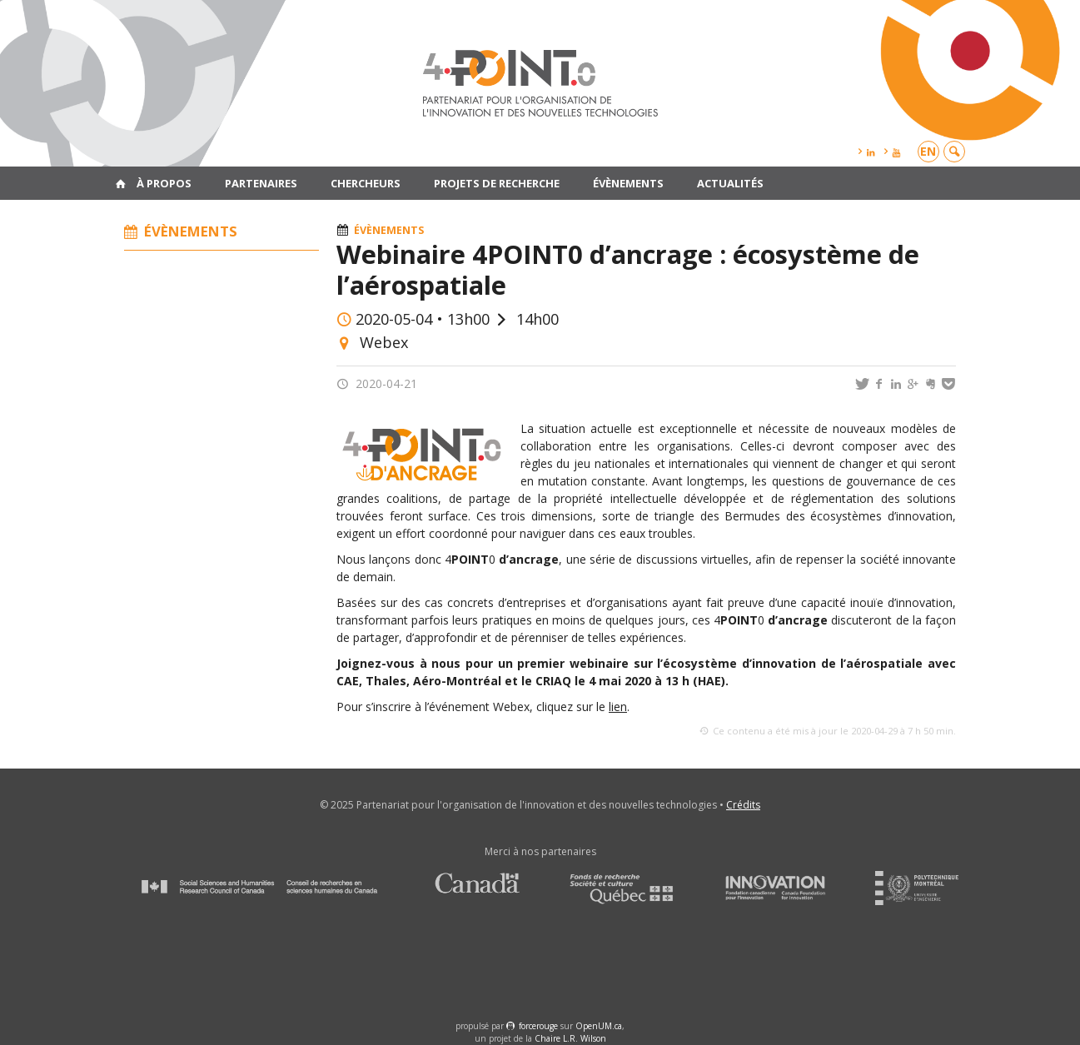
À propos (164, 183)
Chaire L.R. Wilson (570, 1038)
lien (618, 706)
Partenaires (261, 183)
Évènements (628, 183)
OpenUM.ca (598, 1026)
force (538, 1026)
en (928, 151)
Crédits (743, 805)
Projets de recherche (497, 183)
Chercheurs (366, 183)
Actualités (730, 183)
